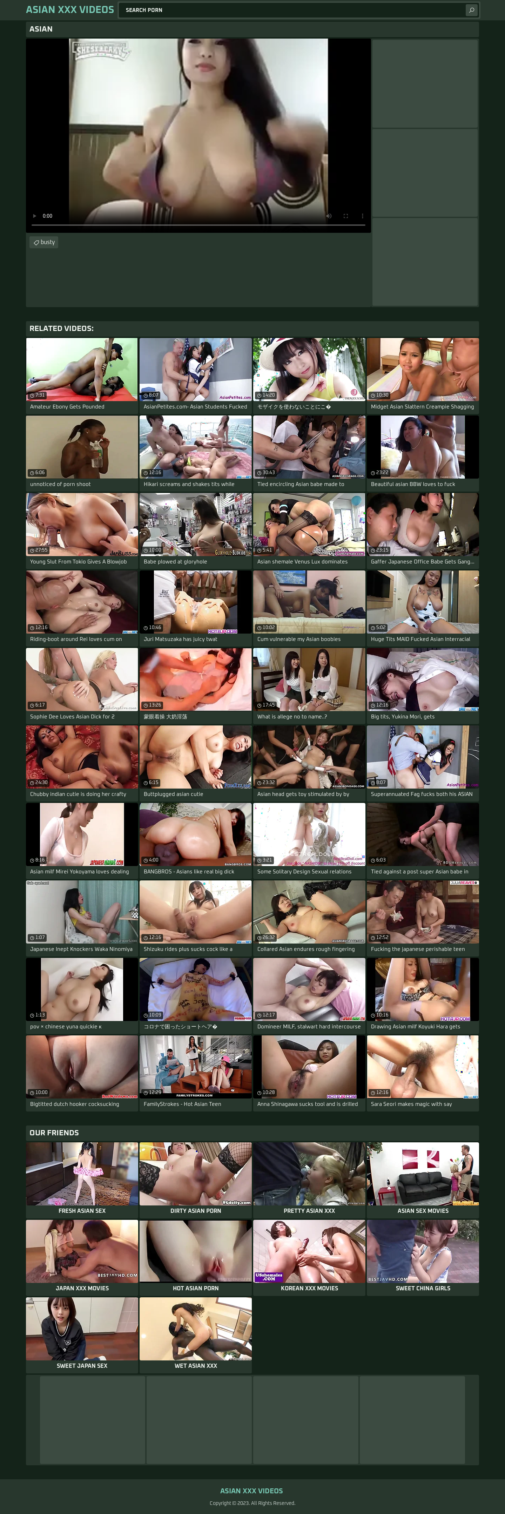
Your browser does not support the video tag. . (198, 136)
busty (48, 242)
